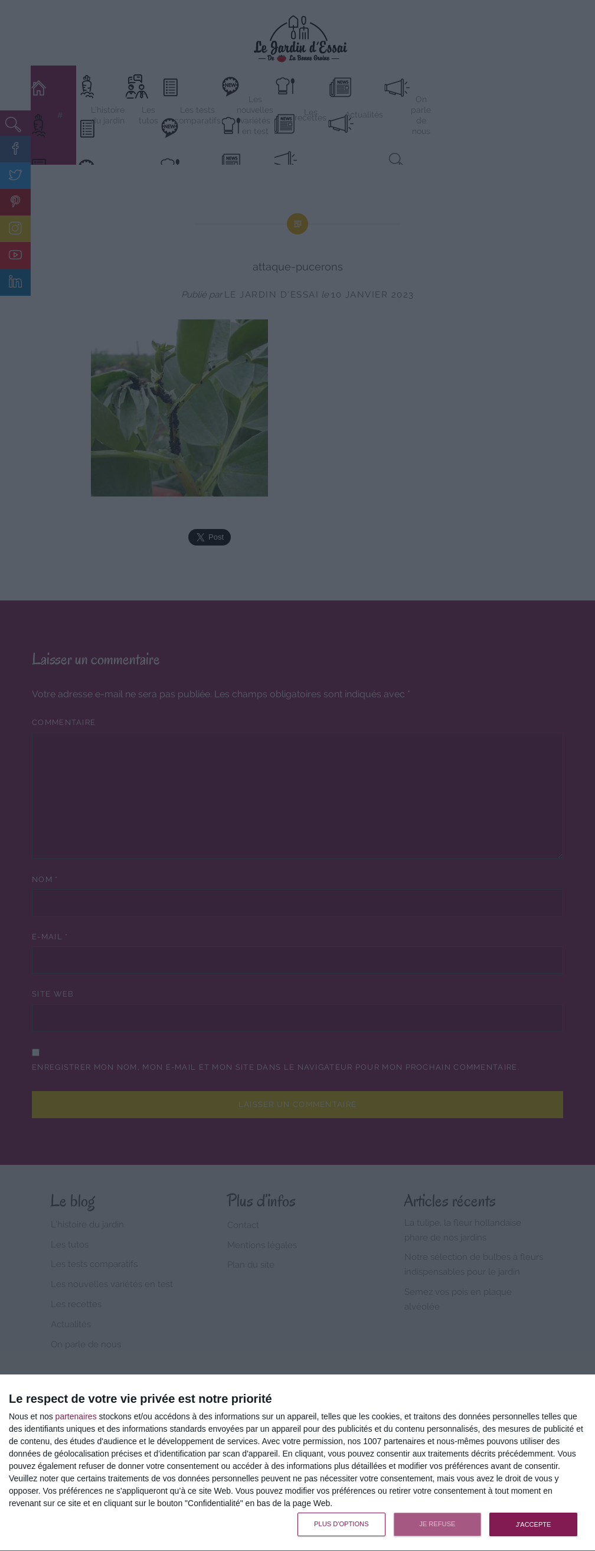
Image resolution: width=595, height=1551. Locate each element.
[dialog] (297, 1463)
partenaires (76, 1416)
